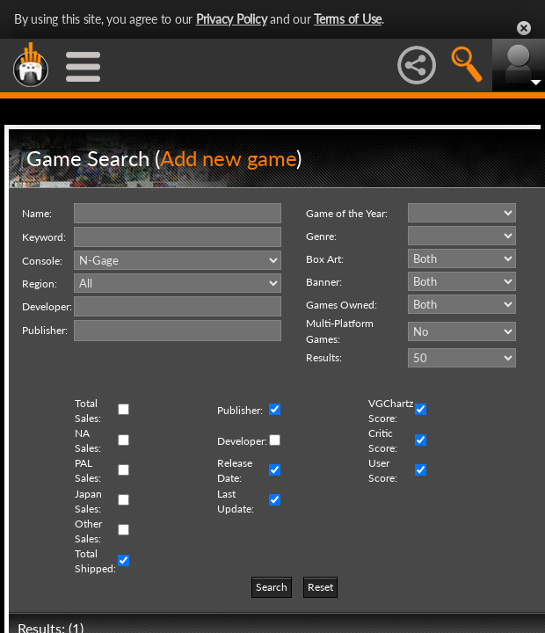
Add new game (228, 158)
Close (524, 28)
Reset (320, 586)
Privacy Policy (231, 18)
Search (271, 586)
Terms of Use (348, 18)
